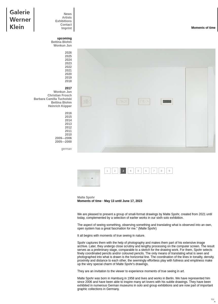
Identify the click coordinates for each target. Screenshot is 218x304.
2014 (68, 120)
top (212, 299)
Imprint (66, 28)
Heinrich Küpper (60, 106)
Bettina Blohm (61, 42)
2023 (68, 63)
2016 (68, 113)
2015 (68, 117)
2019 (68, 77)
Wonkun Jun (62, 45)
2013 (68, 124)
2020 (68, 74)
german (66, 149)
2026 (68, 52)
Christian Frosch (60, 95)
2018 (68, 81)
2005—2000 (63, 141)
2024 (68, 60)
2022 (68, 67)
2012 (68, 127)
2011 (68, 131)
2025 (68, 56)
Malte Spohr (86, 197)
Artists (67, 17)
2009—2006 (63, 138)
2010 (68, 134)
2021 (68, 70)
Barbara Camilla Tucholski (53, 99)
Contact (66, 24)
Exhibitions (63, 21)
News (68, 14)
